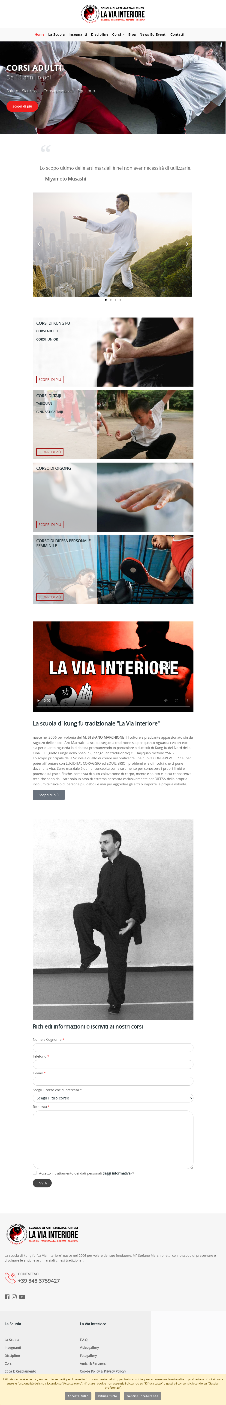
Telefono (41, 1056)
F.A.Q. (84, 1340)
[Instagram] (14, 1297)
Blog (135, 34)
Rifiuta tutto (107, 1396)
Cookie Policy (90, 1371)
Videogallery (89, 1347)
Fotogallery (88, 1355)
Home (43, 34)
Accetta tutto (78, 1396)
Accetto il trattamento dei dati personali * (83, 1173)
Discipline (103, 34)
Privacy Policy (114, 1371)
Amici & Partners (93, 1363)
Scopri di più (22, 106)
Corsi (122, 34)
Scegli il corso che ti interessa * (57, 1089)
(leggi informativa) (117, 1173)
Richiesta (41, 1106)
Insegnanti (81, 34)
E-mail (39, 1073)
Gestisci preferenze (143, 1396)
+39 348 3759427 (39, 1280)
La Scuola (60, 34)
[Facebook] (7, 1297)
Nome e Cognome (48, 1039)
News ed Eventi (156, 34)
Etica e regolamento (20, 1371)
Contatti (181, 34)
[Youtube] (22, 1297)
